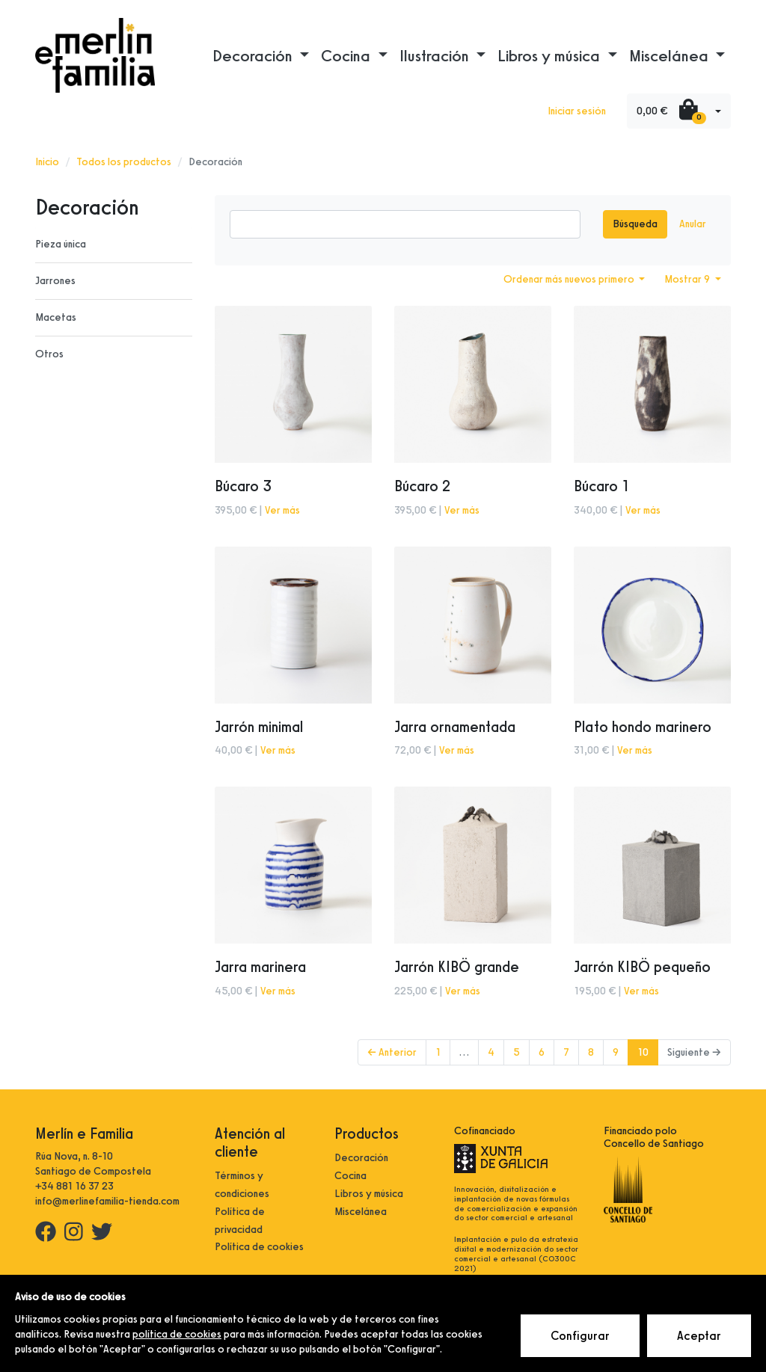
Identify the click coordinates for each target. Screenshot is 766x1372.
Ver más (282, 510)
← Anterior (392, 1052)
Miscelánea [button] (670, 55)
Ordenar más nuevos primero (570, 279)
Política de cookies (259, 1246)
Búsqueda (635, 224)
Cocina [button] (347, 55)
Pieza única (60, 244)
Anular (692, 224)
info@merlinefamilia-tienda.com (107, 1201)
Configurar (580, 1336)
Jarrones (55, 280)
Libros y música (368, 1193)
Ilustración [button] (436, 55)
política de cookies (176, 1334)
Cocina (350, 1175)
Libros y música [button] (550, 55)
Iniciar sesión (577, 111)
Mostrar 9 (688, 279)
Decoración (361, 1157)
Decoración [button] (254, 55)
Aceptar (699, 1336)
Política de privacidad (240, 1220)
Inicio (47, 162)
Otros (49, 354)
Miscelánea (360, 1211)
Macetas (55, 317)
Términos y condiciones (242, 1184)
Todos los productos (123, 162)
